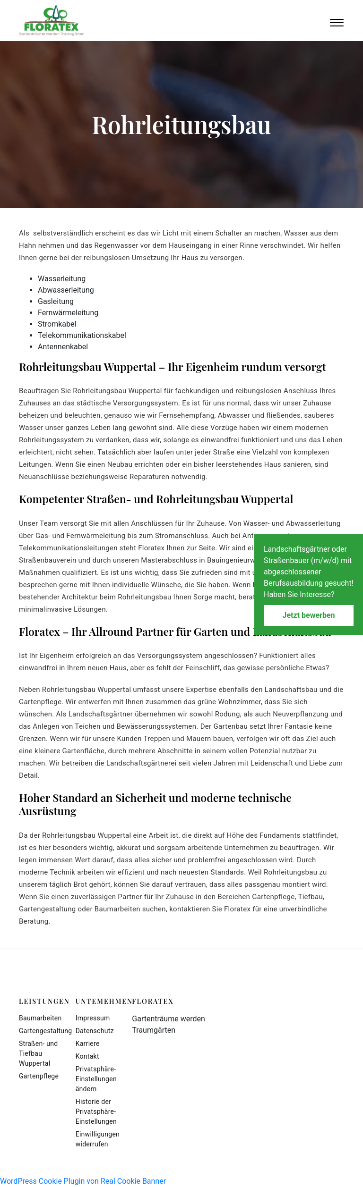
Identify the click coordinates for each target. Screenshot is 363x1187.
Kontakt (87, 1056)
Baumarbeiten (40, 1018)
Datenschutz (95, 1031)
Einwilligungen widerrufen (97, 1139)
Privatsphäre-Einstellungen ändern (96, 1079)
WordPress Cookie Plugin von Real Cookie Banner (83, 1181)
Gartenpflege (39, 1076)
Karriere (88, 1043)
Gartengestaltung (40, 1031)
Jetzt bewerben (308, 615)
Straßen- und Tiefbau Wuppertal (38, 1053)
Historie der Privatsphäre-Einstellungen (96, 1111)
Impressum (93, 1018)
